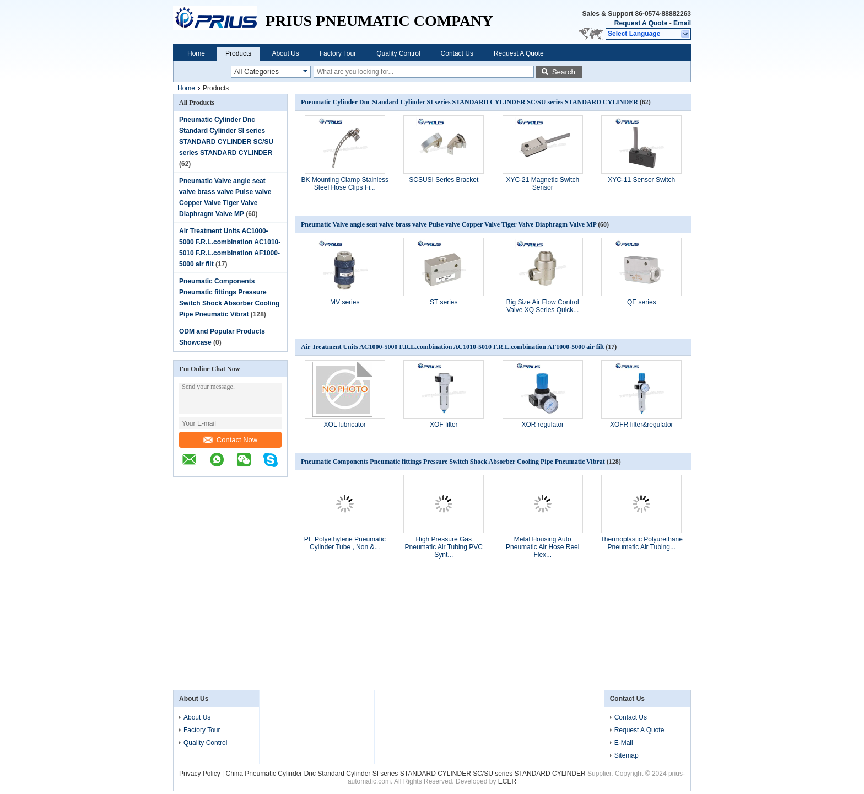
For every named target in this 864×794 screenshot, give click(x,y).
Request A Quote (640, 23)
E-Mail (623, 743)
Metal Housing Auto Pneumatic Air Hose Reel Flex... (542, 547)
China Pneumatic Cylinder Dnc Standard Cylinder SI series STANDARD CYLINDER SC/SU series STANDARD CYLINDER (406, 773)
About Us (285, 53)
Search (563, 72)
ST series (443, 302)
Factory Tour (338, 53)
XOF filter (444, 424)
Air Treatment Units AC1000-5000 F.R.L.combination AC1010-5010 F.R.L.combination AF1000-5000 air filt (452, 347)
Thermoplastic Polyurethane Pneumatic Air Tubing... (642, 543)
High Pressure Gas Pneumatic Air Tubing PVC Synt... (444, 547)
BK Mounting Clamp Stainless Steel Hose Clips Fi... (344, 183)
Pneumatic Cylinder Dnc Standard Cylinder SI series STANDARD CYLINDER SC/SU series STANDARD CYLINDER (470, 102)
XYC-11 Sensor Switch (641, 180)
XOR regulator (542, 424)
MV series (344, 302)
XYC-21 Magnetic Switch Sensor (542, 183)
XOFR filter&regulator (641, 424)
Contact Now (230, 440)
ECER (507, 781)
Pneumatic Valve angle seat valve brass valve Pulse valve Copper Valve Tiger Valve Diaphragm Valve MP (448, 224)
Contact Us (457, 53)
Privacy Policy (199, 773)
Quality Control (398, 53)
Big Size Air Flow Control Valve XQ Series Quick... (542, 306)
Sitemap (626, 755)
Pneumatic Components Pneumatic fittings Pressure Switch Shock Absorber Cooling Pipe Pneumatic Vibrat (453, 461)
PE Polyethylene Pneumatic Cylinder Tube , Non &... (345, 543)
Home (196, 53)
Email (682, 23)
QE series (641, 302)
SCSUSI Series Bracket (443, 180)
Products (238, 53)
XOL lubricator (345, 424)
